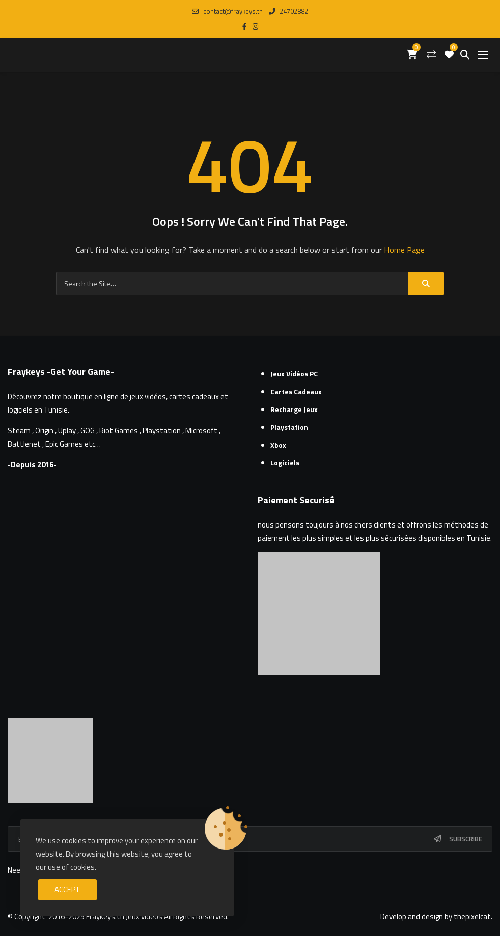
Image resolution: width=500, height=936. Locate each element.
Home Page (404, 250)
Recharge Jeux (294, 409)
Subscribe (465, 839)
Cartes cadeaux (296, 391)
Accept (67, 889)
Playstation (289, 427)
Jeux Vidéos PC (294, 373)
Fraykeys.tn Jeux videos (124, 916)
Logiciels (284, 462)
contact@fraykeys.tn (227, 11)
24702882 (288, 11)
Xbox (278, 445)
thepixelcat (472, 916)
